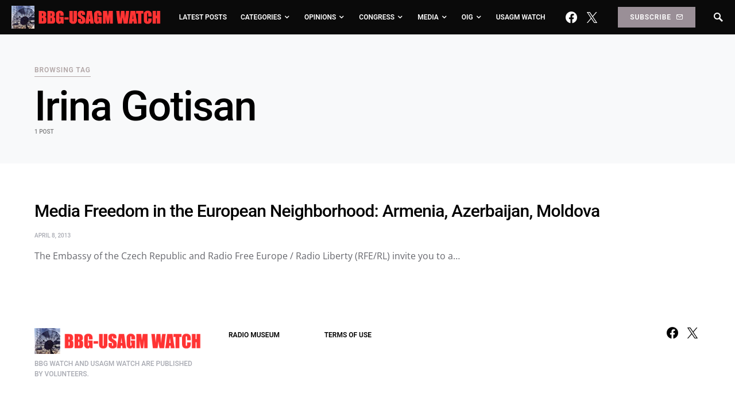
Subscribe (656, 17)
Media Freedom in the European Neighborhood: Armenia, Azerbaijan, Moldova (316, 211)
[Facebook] (571, 17)
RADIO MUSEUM (254, 335)
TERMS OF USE (348, 335)
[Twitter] (592, 17)
